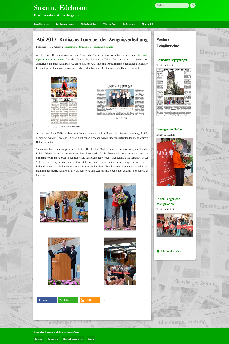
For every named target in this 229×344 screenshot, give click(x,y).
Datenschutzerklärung (73, 339)
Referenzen (129, 24)
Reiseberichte (88, 24)
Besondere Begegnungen (172, 60)
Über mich (147, 24)
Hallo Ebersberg (91, 47)
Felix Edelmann (72, 332)
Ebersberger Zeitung (74, 47)
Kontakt (38, 339)
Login (91, 339)
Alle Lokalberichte (168, 251)
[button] (47, 300)
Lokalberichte (41, 24)
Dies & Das (109, 24)
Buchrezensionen (65, 24)
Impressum (53, 339)
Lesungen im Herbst (169, 129)
